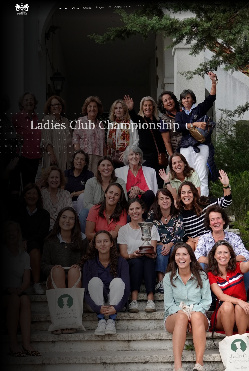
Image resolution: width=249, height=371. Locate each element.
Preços (100, 6)
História (63, 8)
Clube (75, 8)
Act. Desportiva (117, 5)
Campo (87, 7)
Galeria (140, 4)
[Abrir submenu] (131, 5)
